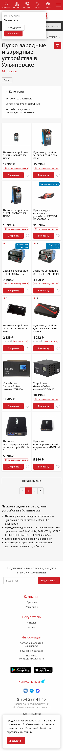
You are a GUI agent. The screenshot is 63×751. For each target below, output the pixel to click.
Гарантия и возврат (31, 650)
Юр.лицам (31, 602)
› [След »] (40, 490)
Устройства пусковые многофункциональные (20, 110)
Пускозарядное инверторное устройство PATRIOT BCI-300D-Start (45, 214)
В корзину (13, 175)
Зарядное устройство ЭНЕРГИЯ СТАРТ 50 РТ (16, 272)
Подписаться (48, 580)
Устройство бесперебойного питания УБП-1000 (43, 386)
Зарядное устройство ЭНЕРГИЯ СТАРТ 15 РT (46, 272)
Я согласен (15, 740)
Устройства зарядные (19, 98)
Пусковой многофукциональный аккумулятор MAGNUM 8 (16, 445)
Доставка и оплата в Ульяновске (32, 644)
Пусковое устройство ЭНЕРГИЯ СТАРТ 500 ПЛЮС (15, 213)
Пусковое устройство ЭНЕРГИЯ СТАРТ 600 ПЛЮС (45, 155)
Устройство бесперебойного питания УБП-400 (13, 386)
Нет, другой (14, 27)
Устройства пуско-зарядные (23, 103)
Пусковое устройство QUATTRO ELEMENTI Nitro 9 (45, 328)
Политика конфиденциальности (31, 657)
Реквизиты (31, 607)
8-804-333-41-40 (31, 699)
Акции (31, 627)
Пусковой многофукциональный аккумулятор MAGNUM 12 (46, 445)
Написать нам (29, 681)
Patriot (7, 80)
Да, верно (13, 33)
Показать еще (31, 481)
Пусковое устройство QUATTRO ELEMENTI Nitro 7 (15, 328)
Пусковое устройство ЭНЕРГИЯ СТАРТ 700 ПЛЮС (15, 155)
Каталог (31, 622)
